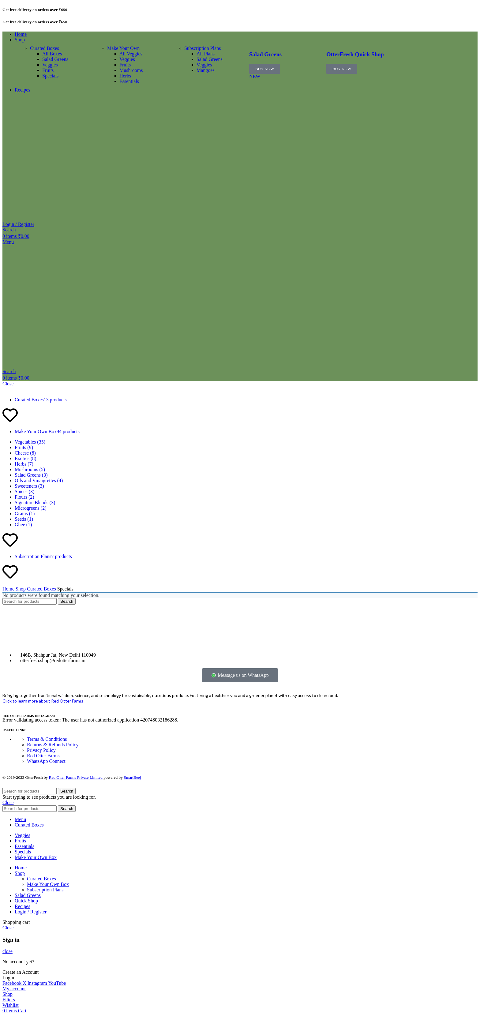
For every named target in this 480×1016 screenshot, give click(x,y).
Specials (50, 75)
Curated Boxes (44, 48)
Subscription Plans (202, 48)
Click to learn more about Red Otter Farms (42, 700)
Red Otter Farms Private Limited (76, 777)
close (7, 951)
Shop (21, 588)
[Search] (9, 229)
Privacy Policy (41, 750)
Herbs (125, 75)
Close (7, 383)
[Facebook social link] (12, 983)
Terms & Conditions (47, 739)
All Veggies (130, 53)
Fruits (48, 70)
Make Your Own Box (48, 884)
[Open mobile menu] (8, 242)
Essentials (129, 81)
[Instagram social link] (38, 983)
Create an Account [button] (20, 972)
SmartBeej (132, 777)
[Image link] (17, 644)
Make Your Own (123, 48)
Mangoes (206, 70)
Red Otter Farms (43, 755)
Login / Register (31, 911)
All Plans (206, 53)
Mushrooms (131, 70)
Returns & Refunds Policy (52, 744)
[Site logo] (27, 218)
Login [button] (8, 977)
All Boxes (52, 53)
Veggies (50, 64)
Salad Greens (55, 59)
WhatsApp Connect (46, 761)
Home (9, 588)
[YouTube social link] (57, 983)
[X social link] (25, 983)
